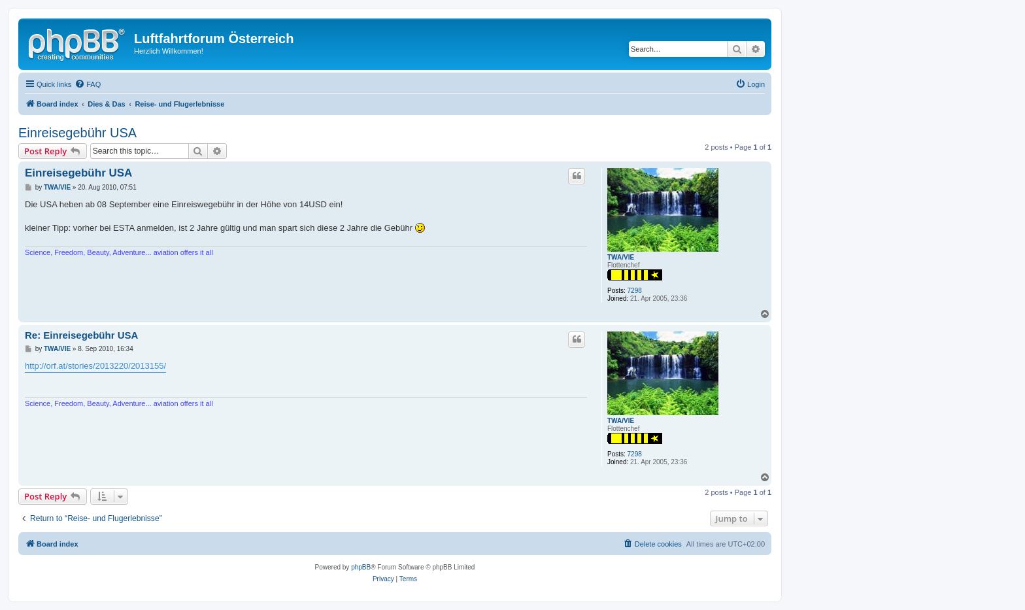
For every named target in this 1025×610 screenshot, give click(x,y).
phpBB (361, 567)
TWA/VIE (620, 257)
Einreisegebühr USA (77, 133)
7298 (635, 290)
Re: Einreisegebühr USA (81, 335)
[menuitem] (88, 84)
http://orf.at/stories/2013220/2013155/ (95, 366)
